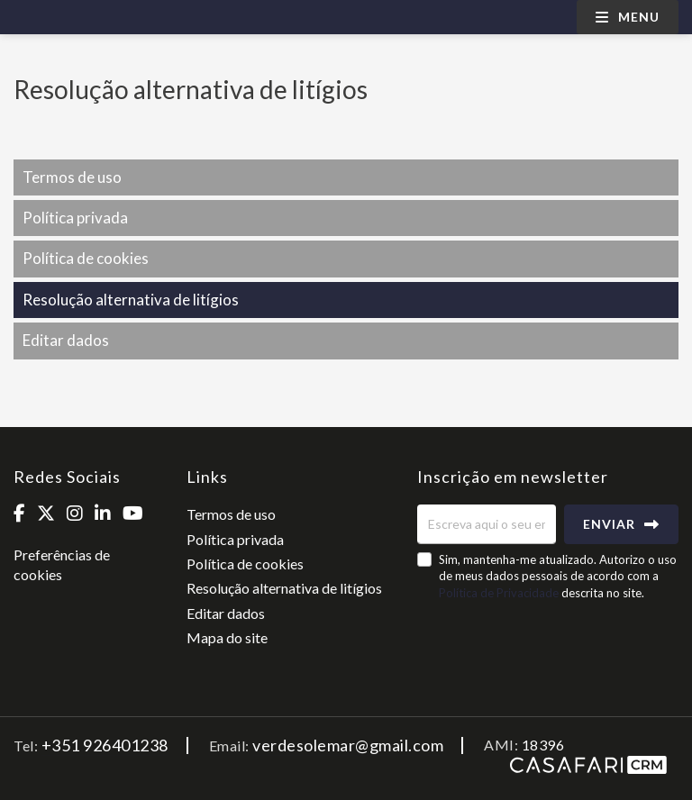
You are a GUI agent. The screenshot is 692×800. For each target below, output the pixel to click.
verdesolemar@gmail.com (347, 745)
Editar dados (66, 340)
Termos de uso (72, 177)
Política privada (75, 217)
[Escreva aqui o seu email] (486, 524)
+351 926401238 (104, 745)
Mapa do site (227, 637)
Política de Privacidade (500, 593)
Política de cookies (86, 258)
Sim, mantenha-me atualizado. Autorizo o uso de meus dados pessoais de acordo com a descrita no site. (558, 575)
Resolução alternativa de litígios (131, 299)
